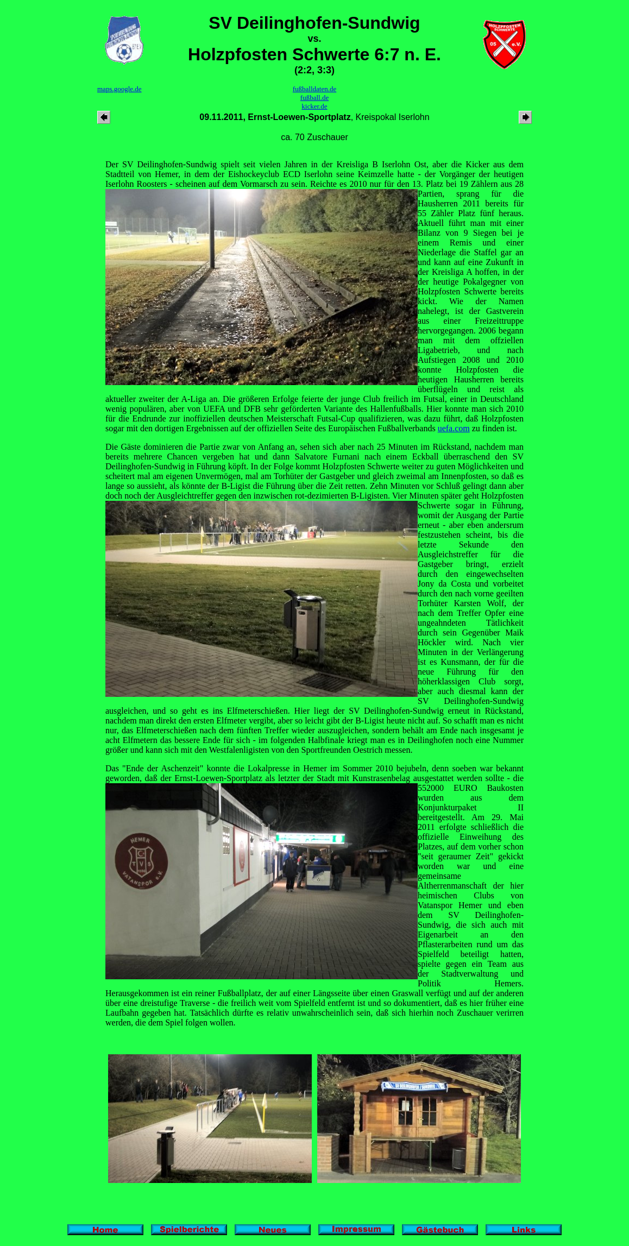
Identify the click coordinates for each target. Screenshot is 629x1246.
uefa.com (454, 428)
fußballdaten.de (315, 89)
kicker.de (314, 106)
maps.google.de (119, 89)
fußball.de (314, 97)
